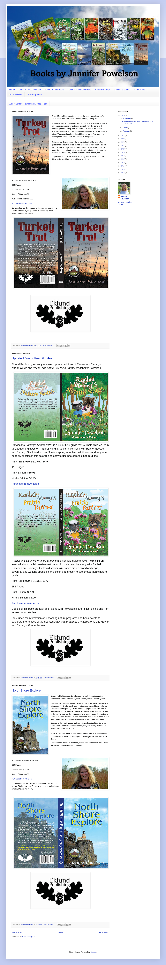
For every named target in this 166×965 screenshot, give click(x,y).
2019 (123, 152)
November (127, 118)
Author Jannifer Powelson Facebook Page (28, 104)
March (125, 128)
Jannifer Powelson (125, 197)
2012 (123, 173)
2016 (123, 163)
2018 (123, 156)
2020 (123, 149)
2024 (123, 135)
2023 (123, 139)
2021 (123, 146)
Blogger (93, 952)
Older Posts (103, 932)
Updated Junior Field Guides (32, 358)
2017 (123, 159)
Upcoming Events (122, 90)
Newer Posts (17, 932)
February (126, 131)
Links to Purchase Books (79, 90)
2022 (123, 142)
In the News (139, 90)
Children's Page (102, 90)
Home (12, 90)
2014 (123, 166)
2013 (123, 169)
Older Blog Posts (34, 94)
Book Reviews (15, 94)
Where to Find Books (54, 90)
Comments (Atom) (29, 937)
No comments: (48, 345)
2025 (123, 115)
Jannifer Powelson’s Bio (30, 90)
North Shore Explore (26, 690)
